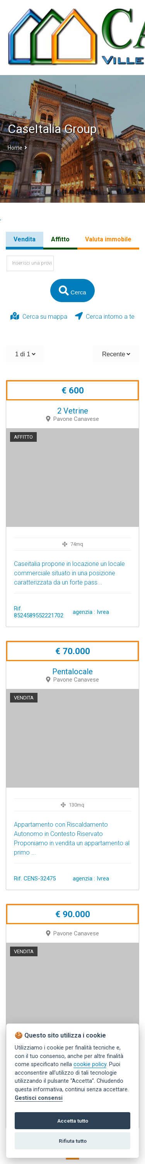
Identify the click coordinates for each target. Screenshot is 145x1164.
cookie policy (89, 1064)
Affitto (60, 239)
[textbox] (30, 263)
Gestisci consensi (39, 1098)
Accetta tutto (72, 1121)
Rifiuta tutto (73, 1141)
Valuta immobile (108, 239)
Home (15, 148)
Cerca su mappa (38, 316)
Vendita (25, 239)
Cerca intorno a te (105, 316)
